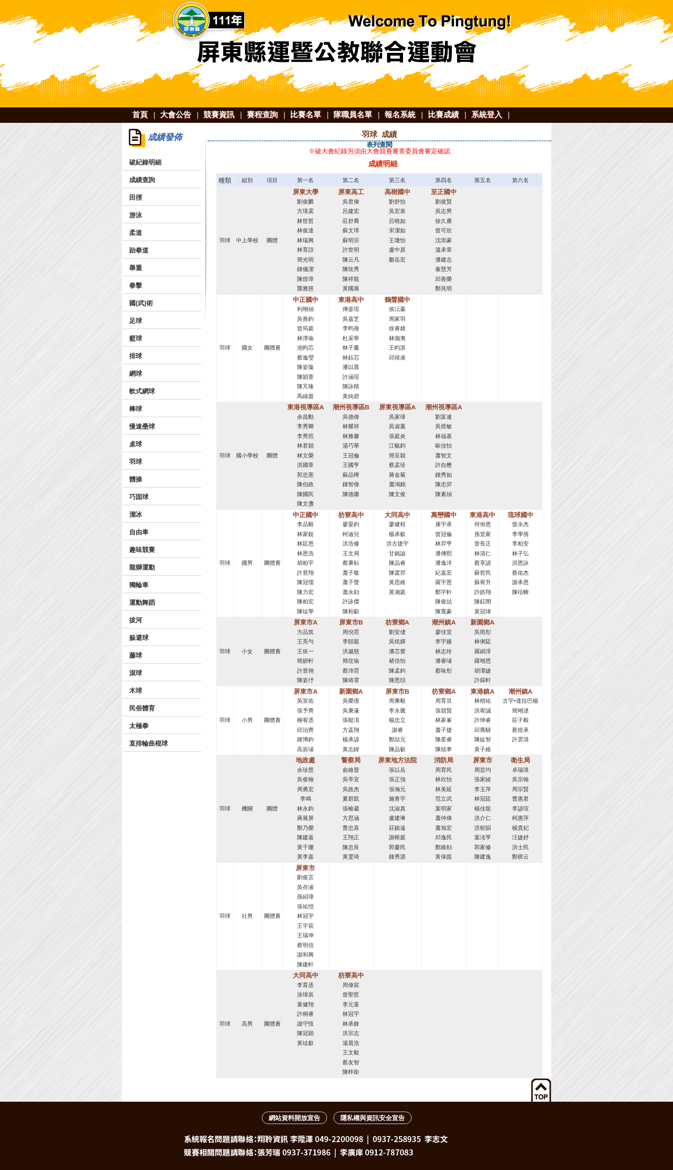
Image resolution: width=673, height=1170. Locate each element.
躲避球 (139, 637)
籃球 (135, 338)
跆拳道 (139, 250)
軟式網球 (142, 391)
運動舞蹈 (142, 602)
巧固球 (139, 496)
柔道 (135, 232)
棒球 (135, 408)
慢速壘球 (142, 426)
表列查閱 (379, 144)
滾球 (135, 672)
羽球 (135, 461)
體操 (135, 479)
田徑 (135, 197)
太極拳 (139, 725)
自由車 (139, 532)
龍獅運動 (142, 567)
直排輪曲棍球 (148, 743)
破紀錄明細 (145, 162)
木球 (135, 690)
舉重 (135, 267)
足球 (135, 320)
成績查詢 (142, 179)
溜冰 (135, 514)
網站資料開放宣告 (294, 1117)
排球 (135, 356)
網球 (135, 373)
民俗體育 (142, 708)
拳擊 (135, 285)
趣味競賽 (142, 549)
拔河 (135, 620)
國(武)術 (141, 303)
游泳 (135, 215)
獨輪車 (139, 584)
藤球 (135, 655)
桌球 (135, 444)
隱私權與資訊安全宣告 (372, 1117)
